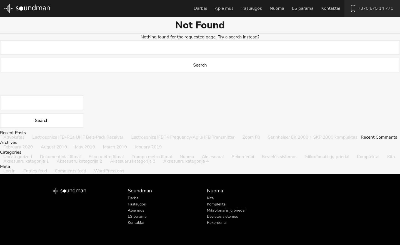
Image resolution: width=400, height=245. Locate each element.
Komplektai (368, 157)
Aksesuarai (213, 157)
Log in (9, 171)
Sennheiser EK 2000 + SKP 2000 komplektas (313, 137)
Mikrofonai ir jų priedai (327, 157)
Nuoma (277, 8)
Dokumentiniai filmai (60, 157)
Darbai (200, 8)
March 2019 (115, 147)
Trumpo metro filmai (152, 157)
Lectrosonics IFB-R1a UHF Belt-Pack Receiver (77, 137)
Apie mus (224, 8)
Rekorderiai (243, 157)
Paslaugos (251, 8)
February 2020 (18, 147)
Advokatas (13, 137)
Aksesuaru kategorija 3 (133, 161)
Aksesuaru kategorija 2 (79, 161)
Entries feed (35, 171)
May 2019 (85, 147)
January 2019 (148, 147)
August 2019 (54, 147)
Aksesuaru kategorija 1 (26, 161)
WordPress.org (109, 171)
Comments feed (70, 171)
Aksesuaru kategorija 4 (186, 161)
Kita (391, 157)
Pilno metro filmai (106, 157)
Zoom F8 (251, 137)
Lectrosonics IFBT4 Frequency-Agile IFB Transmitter (182, 137)
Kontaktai (330, 8)
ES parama (302, 8)
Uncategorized (17, 157)
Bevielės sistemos (280, 157)
